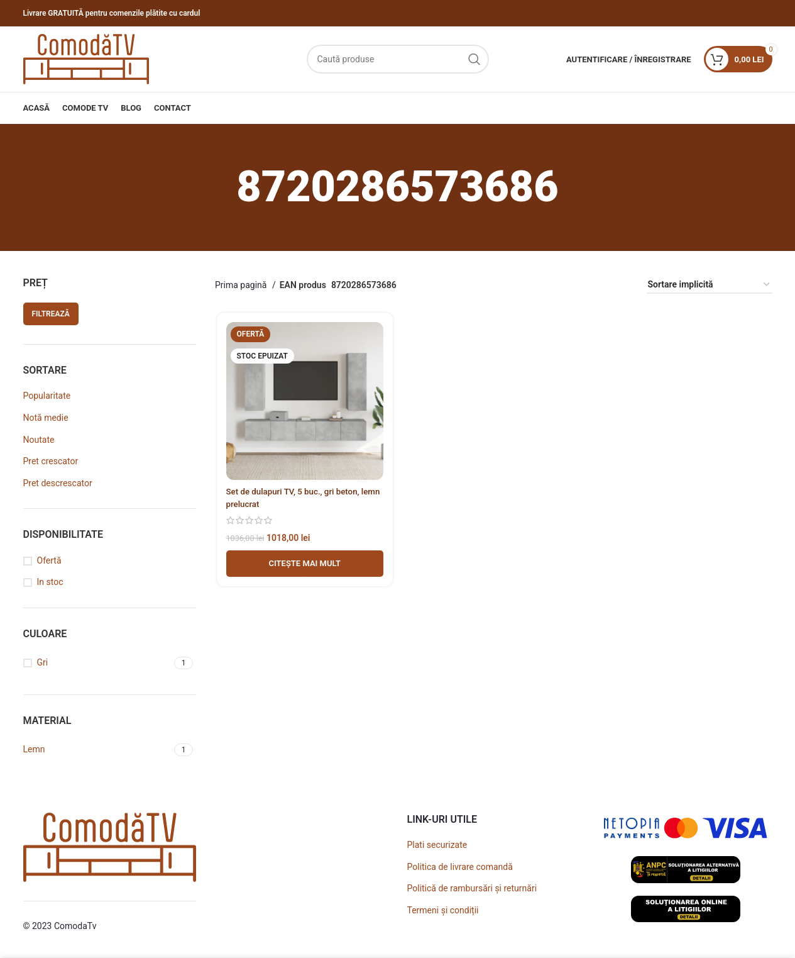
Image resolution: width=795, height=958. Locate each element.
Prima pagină (242, 285)
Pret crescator (51, 461)
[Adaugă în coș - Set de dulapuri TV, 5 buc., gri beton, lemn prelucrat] (303, 565)
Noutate (39, 440)
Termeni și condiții (443, 910)
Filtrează (51, 313)
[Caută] (398, 59)
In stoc (50, 582)
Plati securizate (437, 845)
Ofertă (49, 560)
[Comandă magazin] (709, 285)
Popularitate (47, 396)
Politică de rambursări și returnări (472, 888)
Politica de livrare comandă (460, 867)
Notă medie (46, 418)
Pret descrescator (57, 483)
